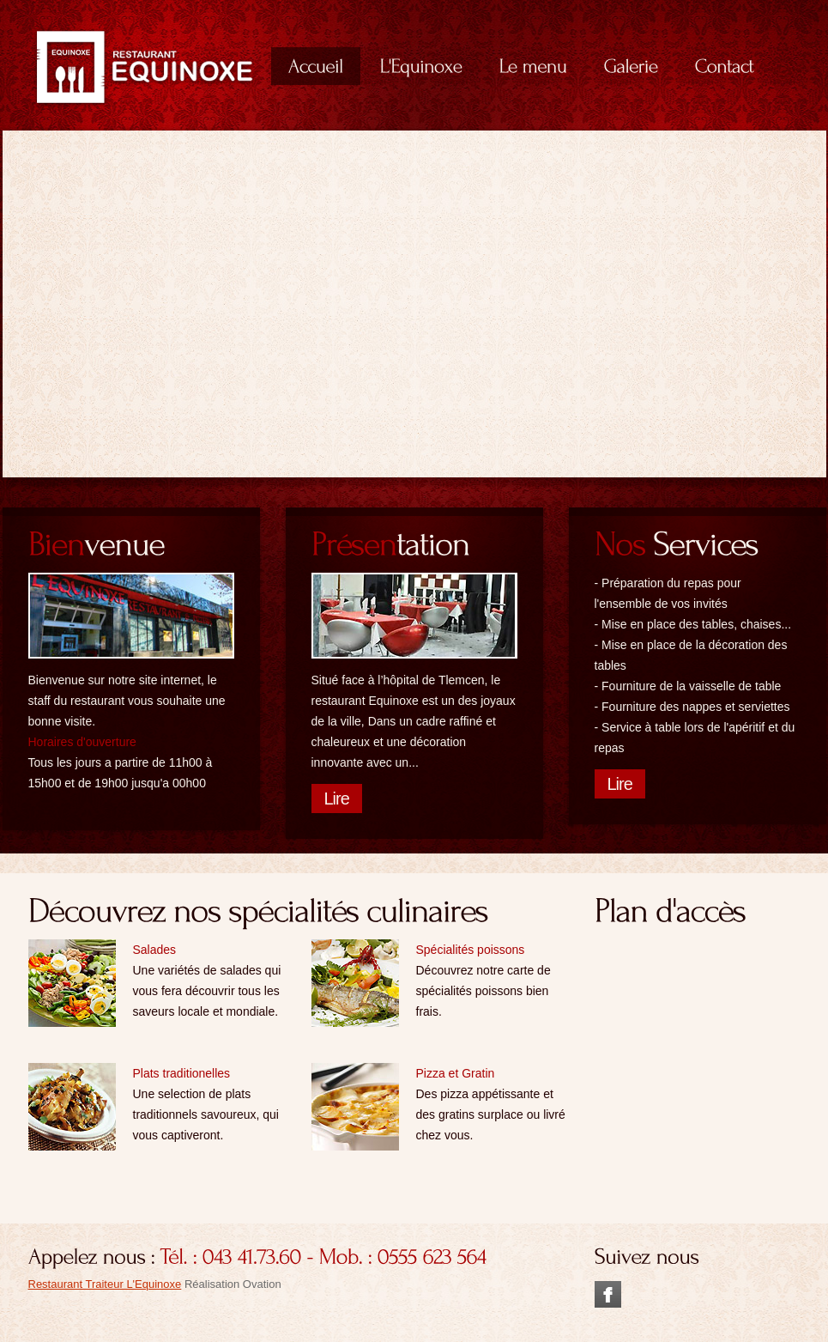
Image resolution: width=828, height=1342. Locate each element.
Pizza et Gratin (455, 1073)
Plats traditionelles (182, 1073)
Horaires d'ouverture (82, 742)
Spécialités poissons (470, 949)
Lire (336, 798)
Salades (155, 949)
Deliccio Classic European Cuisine (144, 67)
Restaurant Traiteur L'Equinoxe (105, 1284)
